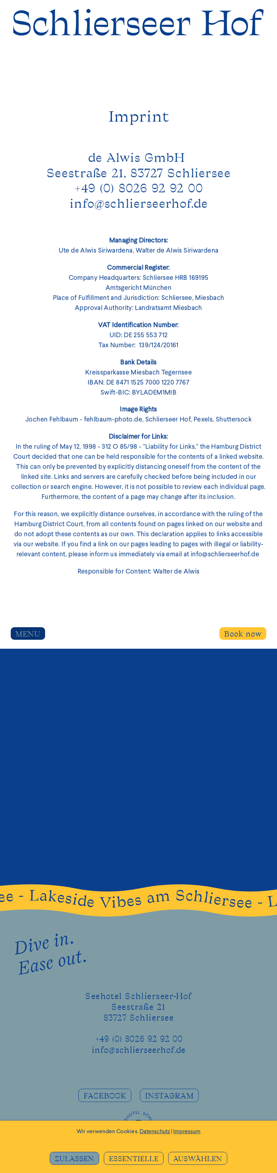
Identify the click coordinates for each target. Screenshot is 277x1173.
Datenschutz (155, 1132)
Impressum (186, 1132)
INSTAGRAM (169, 1096)
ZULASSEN (74, 1159)
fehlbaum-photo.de (113, 421)
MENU (27, 634)
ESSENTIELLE (134, 1159)
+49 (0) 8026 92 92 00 (139, 1039)
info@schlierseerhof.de (138, 205)
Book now (243, 634)
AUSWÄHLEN (197, 1159)
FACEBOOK (104, 1096)
